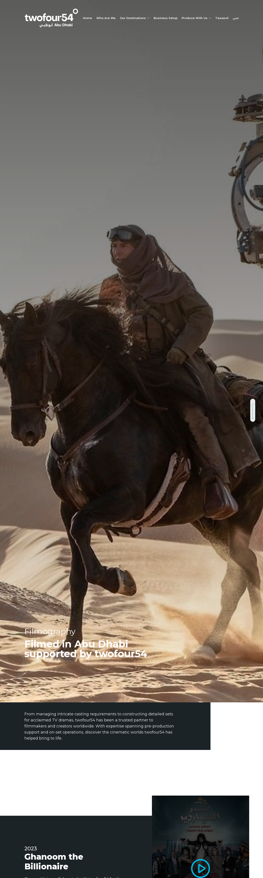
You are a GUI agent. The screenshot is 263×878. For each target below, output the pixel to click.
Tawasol (221, 18)
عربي (236, 18)
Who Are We (106, 18)
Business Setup (165, 18)
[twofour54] (51, 18)
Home (87, 18)
